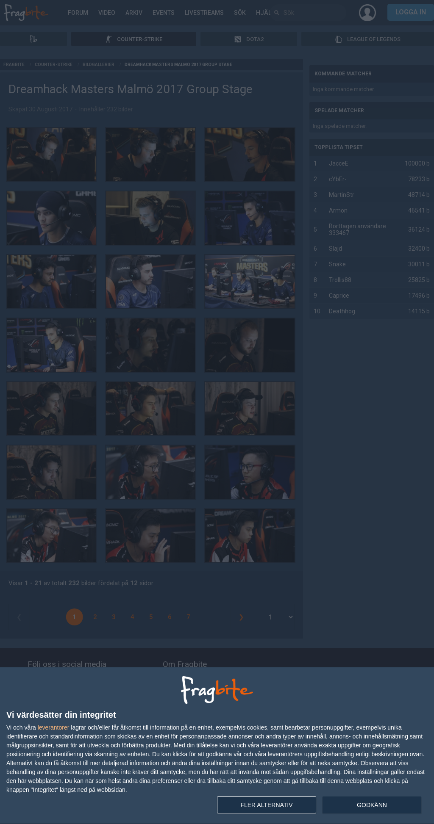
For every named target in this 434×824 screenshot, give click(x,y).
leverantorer (54, 727)
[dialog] (217, 746)
